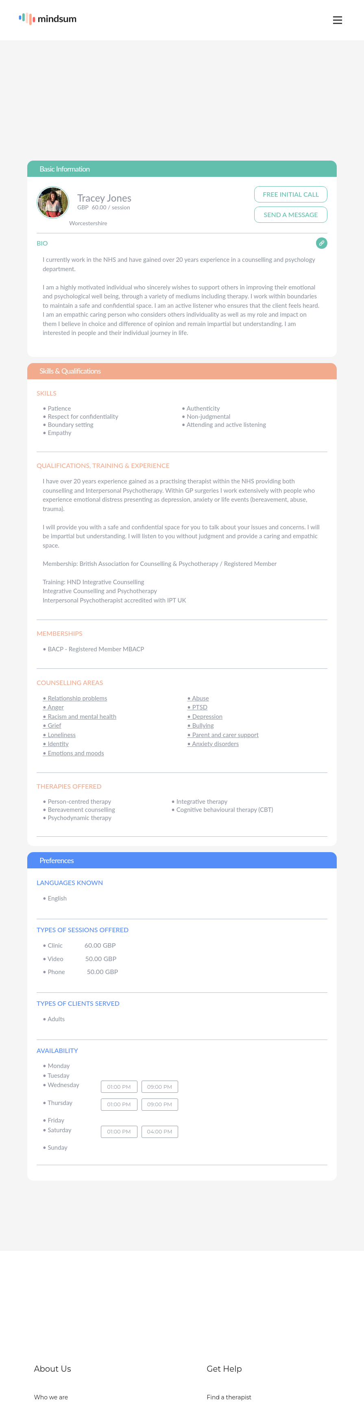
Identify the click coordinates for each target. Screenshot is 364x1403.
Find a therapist (229, 1397)
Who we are (51, 1397)
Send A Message (291, 214)
